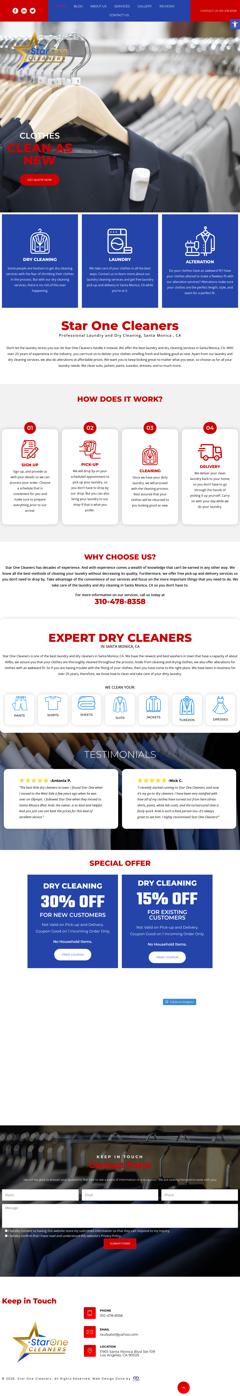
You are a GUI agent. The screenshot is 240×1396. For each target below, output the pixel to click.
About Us (98, 6)
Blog (78, 6)
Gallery (145, 6)
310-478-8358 (228, 11)
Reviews (166, 6)
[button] (235, 24)
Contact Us (119, 15)
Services (122, 6)
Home (61, 6)
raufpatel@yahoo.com (119, 1334)
